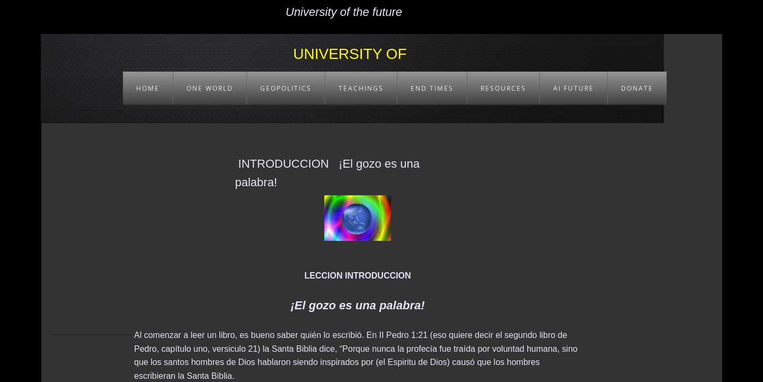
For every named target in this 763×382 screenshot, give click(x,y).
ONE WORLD (210, 88)
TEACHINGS (361, 88)
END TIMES (432, 88)
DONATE (637, 88)
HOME (147, 88)
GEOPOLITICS (286, 88)
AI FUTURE (573, 88)
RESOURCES (503, 88)
